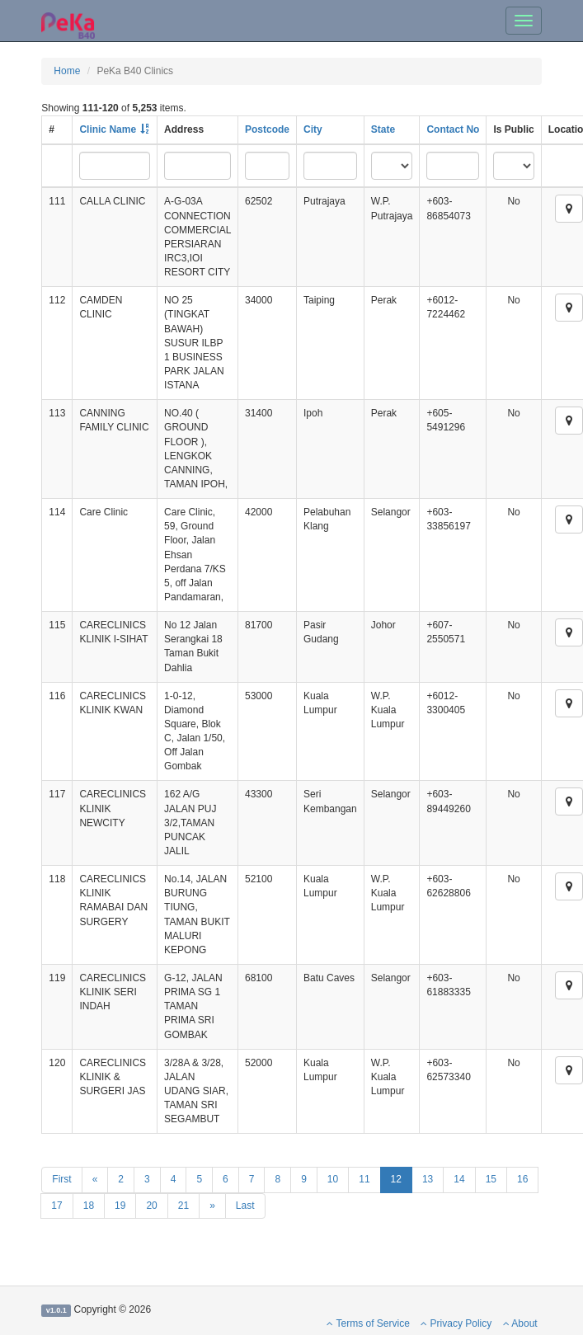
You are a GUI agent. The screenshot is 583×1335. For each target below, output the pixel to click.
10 (332, 1179)
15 (491, 1179)
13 (427, 1179)
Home (67, 71)
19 (120, 1205)
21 (183, 1205)
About (520, 1323)
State (383, 129)
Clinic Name (107, 129)
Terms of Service (368, 1323)
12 (396, 1179)
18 (88, 1205)
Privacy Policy (456, 1323)
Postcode (267, 129)
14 (459, 1179)
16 (522, 1179)
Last (245, 1205)
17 (56, 1205)
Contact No (452, 129)
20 (151, 1205)
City (312, 129)
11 (364, 1179)
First (61, 1179)
